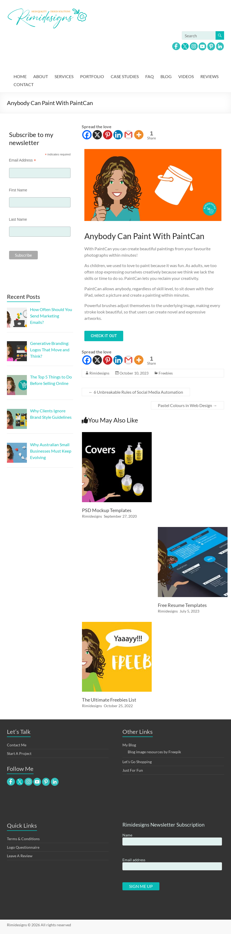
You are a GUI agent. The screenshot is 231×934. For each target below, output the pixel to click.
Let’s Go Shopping (137, 761)
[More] (138, 134)
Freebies (166, 373)
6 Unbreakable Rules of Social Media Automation (136, 391)
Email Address (22, 160)
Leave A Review (19, 856)
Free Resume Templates (182, 605)
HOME (20, 76)
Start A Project (19, 753)
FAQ (149, 76)
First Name (18, 190)
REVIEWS (209, 76)
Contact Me (16, 745)
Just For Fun (132, 770)
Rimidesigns (99, 373)
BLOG (166, 76)
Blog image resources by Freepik (154, 752)
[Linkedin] (118, 134)
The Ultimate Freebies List (109, 700)
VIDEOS (186, 76)
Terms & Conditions (23, 838)
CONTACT (24, 84)
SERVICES (64, 76)
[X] (97, 134)
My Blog (129, 745)
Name (127, 835)
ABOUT (40, 76)
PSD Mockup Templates (106, 510)
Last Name (18, 219)
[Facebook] (87, 134)
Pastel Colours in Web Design (187, 405)
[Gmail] (128, 134)
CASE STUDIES (125, 76)
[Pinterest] (107, 134)
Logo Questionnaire (23, 847)
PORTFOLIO (92, 76)
